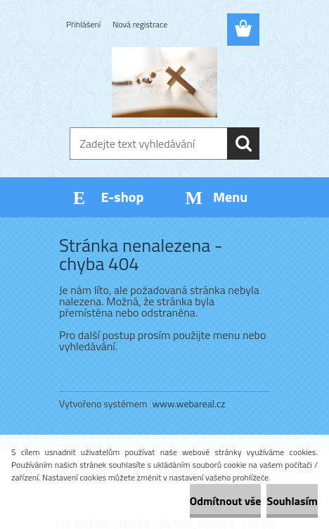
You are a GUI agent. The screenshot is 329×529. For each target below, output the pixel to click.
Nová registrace (139, 24)
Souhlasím (292, 500)
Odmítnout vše (226, 500)
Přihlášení (83, 24)
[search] (243, 143)
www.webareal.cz (189, 403)
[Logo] (164, 82)
